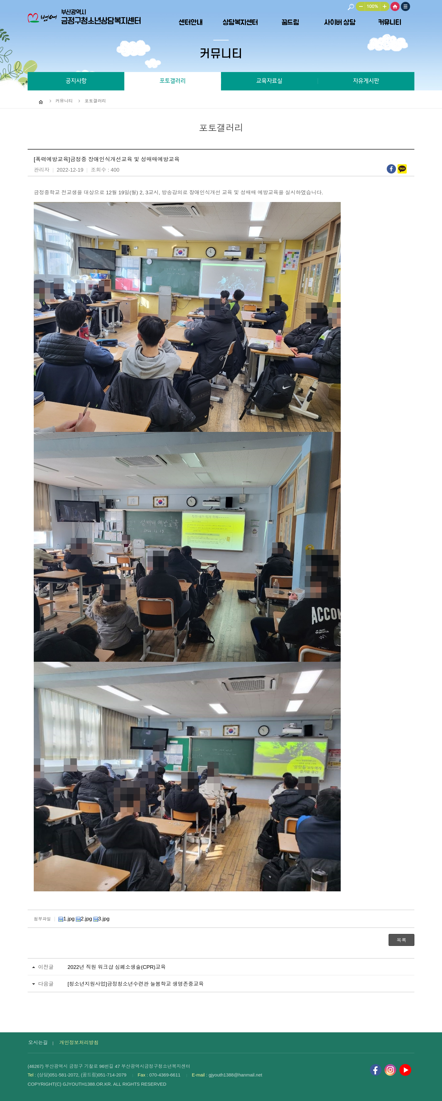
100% (372, 6)
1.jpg (66, 919)
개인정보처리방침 (79, 1042)
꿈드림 (290, 22)
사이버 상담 (339, 22)
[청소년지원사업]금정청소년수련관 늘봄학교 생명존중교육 (136, 984)
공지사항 (76, 81)
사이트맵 (405, 6)
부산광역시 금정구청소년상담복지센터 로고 (86, 21)
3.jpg (101, 919)
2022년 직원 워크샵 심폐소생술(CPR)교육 (117, 967)
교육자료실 (269, 81)
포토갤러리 (173, 81)
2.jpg (84, 919)
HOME (395, 6)
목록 (401, 940)
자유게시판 (366, 81)
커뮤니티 (389, 22)
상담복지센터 (240, 22)
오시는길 (38, 1042)
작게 (356, 6)
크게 (385, 6)
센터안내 (191, 22)
